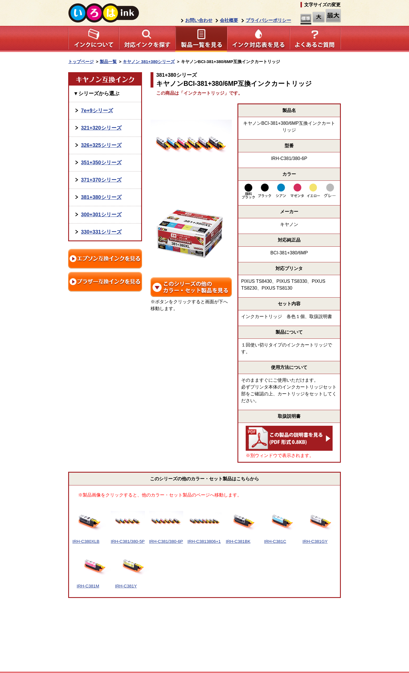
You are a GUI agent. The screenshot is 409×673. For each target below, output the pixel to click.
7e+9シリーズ (97, 110)
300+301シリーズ (101, 214)
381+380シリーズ (101, 197)
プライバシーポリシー (268, 20)
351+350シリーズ (101, 162)
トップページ (81, 61)
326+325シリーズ (101, 145)
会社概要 (229, 20)
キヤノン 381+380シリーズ (149, 61)
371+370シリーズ (101, 180)
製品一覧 (108, 61)
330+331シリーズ (101, 232)
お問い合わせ (198, 20)
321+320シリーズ (101, 128)
